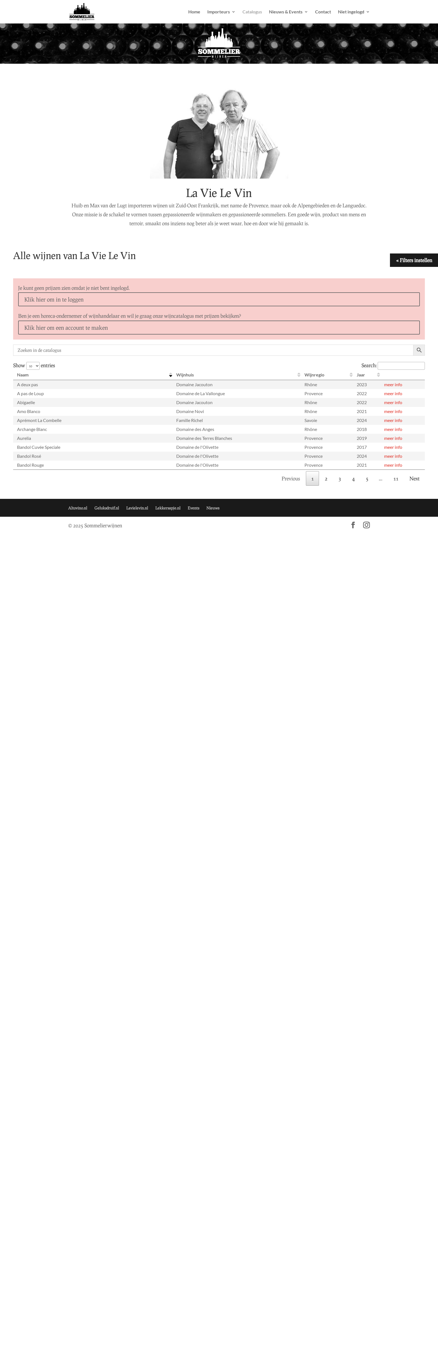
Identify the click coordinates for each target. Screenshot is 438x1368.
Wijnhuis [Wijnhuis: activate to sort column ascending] (185, 374)
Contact (323, 12)
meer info (393, 384)
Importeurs (218, 12)
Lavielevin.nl (137, 508)
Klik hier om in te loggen (54, 299)
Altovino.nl (77, 508)
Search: (393, 365)
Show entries (34, 365)
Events (193, 508)
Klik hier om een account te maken (66, 327)
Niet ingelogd (351, 12)
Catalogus (252, 12)
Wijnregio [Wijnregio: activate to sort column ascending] (314, 374)
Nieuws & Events (286, 12)
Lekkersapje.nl (167, 508)
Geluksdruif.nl (106, 508)
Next (415, 478)
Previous (291, 478)
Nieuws (212, 508)
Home (194, 12)
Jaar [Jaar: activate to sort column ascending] (361, 374)
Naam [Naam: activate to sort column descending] (22, 374)
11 (395, 478)
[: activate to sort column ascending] (402, 375)
